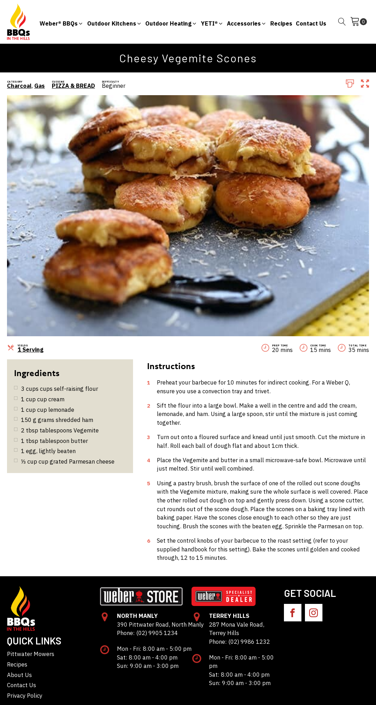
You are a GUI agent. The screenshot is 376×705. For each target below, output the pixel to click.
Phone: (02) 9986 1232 (239, 642)
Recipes (17, 664)
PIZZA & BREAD (73, 86)
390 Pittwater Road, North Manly (160, 624)
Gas (39, 86)
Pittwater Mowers (30, 654)
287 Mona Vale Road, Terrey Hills (236, 629)
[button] (61, 22)
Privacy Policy (24, 695)
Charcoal (19, 86)
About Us (19, 675)
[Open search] (342, 21)
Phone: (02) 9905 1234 (147, 633)
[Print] (350, 82)
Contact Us (21, 685)
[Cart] (358, 22)
